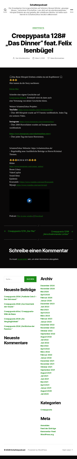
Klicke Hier (14, 89)
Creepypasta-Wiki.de (18, 98)
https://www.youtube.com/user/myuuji (32, 185)
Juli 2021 (44, 379)
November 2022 (48, 331)
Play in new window (25, 216)
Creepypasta (38, 28)
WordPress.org (47, 438)
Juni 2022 (45, 346)
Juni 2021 (45, 382)
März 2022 (45, 355)
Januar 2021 (46, 391)
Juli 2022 (45, 343)
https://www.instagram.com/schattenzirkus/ (38, 122)
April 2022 (45, 352)
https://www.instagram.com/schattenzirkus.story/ (31, 134)
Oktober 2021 (46, 370)
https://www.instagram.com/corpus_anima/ (27, 166)
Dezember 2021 (47, 364)
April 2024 (45, 298)
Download (40, 216)
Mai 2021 (44, 385)
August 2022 (46, 340)
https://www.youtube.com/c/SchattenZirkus (37, 110)
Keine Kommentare (58, 59)
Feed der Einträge (48, 432)
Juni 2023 (45, 310)
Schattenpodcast (38, 5)
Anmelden (45, 429)
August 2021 (46, 376)
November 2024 (48, 292)
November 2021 (47, 367)
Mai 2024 (45, 295)
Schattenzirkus (23, 59)
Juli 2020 (45, 397)
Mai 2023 (45, 313)
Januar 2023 (46, 325)
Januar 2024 (46, 304)
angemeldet (22, 262)
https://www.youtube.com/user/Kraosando (38, 182)
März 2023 (45, 319)
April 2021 (45, 388)
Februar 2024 (46, 301)
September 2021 (48, 373)
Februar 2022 (46, 358)
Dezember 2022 (47, 328)
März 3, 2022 (40, 59)
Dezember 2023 (48, 307)
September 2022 (48, 337)
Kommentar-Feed (48, 435)
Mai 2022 (45, 349)
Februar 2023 (46, 322)
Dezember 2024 (48, 289)
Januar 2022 (46, 361)
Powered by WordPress (38, 453)
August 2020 (46, 394)
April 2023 (45, 316)
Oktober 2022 (46, 334)
